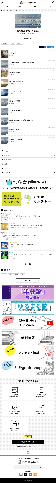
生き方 (6, 10)
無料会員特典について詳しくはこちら (28, 446)
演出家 (20, 43)
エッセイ (5, 43)
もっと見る (28, 264)
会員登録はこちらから (28, 442)
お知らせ (7, 172)
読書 (6, 164)
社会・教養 (7, 160)
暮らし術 (7, 155)
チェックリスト (14, 274)
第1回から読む (28, 38)
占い (23, 274)
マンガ (7, 168)
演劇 (13, 43)
